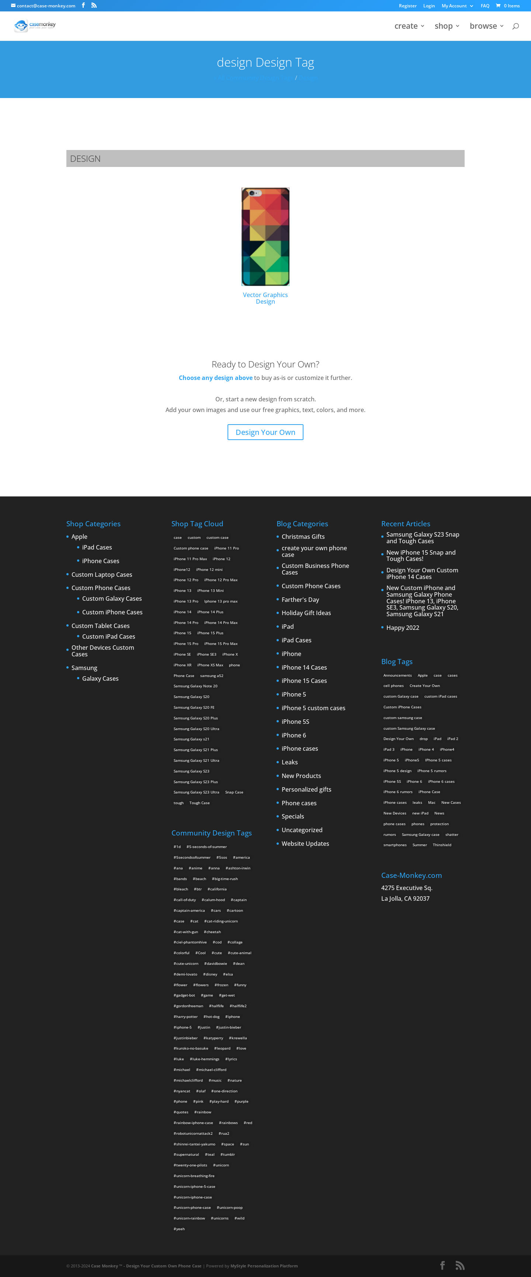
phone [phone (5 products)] (234, 664)
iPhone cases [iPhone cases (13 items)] (395, 802)
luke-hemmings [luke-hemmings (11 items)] (205, 1058)
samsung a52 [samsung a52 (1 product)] (211, 675)
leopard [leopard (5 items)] (223, 1048)
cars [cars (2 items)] (217, 910)
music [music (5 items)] (216, 1080)
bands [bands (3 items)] (181, 878)
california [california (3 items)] (218, 889)
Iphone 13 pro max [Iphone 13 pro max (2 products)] (220, 601)
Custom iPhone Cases (112, 612)
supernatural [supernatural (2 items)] (187, 1154)
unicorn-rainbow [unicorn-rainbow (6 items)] (190, 1218)
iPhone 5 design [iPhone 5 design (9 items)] (398, 770)
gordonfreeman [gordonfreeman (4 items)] (189, 1005)
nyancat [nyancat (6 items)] (183, 1090)
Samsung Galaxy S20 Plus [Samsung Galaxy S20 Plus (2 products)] (196, 718)
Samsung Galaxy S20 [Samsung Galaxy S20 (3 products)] (191, 696)
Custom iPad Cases (108, 637)
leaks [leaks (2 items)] (417, 802)
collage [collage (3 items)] (236, 942)
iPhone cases (300, 749)
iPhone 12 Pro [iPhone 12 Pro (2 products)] (186, 579)
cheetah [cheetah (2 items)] (213, 931)
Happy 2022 (402, 628)
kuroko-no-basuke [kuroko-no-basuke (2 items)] (192, 1048)
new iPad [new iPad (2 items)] (420, 813)
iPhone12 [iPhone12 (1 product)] (182, 569)
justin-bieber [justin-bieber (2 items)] (230, 1027)
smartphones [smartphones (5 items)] (395, 844)
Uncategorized (302, 830)
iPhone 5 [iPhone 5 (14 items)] (391, 760)
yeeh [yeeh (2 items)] (180, 1228)
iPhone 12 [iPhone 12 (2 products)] (221, 558)
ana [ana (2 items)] (179, 867)
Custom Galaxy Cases (112, 599)
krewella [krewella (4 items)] (239, 1037)
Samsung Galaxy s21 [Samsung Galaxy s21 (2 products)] (191, 739)
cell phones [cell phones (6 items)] (394, 685)
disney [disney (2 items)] (211, 974)
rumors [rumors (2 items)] (390, 834)
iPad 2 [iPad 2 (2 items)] (452, 738)
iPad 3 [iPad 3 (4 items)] (389, 749)
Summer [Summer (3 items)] (420, 844)
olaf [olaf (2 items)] (202, 1090)
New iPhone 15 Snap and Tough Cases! (421, 555)
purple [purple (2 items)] (243, 1101)
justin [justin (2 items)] (205, 1027)
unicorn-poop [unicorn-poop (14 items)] (231, 1207)
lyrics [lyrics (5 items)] (232, 1058)
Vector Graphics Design (265, 247)
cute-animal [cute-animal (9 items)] (240, 952)
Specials (293, 816)
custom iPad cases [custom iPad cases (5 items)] (440, 696)
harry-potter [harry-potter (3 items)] (187, 1016)
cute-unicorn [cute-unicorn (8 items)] (187, 963)
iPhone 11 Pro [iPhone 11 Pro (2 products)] (226, 548)
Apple (79, 537)
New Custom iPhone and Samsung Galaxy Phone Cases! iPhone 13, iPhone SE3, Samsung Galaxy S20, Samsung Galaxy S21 (422, 601)
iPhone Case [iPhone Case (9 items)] (429, 791)
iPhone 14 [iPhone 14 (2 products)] (182, 611)
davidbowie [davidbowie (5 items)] (217, 963)
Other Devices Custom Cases (103, 651)
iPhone (291, 654)
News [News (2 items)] (439, 813)
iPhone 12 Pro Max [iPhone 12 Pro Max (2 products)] (220, 579)
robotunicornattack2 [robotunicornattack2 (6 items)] (194, 1133)
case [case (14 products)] (178, 537)
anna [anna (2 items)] (215, 867)
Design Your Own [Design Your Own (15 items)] (399, 738)
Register (408, 6)
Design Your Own (265, 432)
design (308, 78)
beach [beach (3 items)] (200, 878)
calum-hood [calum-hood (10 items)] (214, 899)
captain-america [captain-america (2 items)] (190, 910)
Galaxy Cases (100, 679)
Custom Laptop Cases (102, 575)
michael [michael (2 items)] (183, 1069)
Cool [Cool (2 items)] (202, 952)
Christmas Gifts (303, 537)
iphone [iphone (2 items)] (234, 1016)
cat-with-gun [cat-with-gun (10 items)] (187, 931)
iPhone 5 (294, 694)
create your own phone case (314, 551)
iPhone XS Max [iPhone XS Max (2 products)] (210, 664)
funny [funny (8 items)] (241, 984)
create (406, 27)
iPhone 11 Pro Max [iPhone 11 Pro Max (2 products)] (190, 558)
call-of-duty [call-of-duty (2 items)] (186, 899)
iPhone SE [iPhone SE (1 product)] (182, 654)
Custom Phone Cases (101, 588)
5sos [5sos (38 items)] (223, 857)
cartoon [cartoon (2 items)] (236, 910)
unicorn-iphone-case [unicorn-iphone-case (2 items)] (194, 1197)
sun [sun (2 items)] (246, 1144)
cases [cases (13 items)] (453, 675)
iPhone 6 (294, 735)
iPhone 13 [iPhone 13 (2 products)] (182, 590)
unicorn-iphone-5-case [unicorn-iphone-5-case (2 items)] (195, 1186)
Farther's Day (300, 600)
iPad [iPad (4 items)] (437, 738)
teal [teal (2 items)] (211, 1154)
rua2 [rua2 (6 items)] (225, 1133)
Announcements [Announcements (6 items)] (398, 675)
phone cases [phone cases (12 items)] (395, 823)
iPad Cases (97, 547)
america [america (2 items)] (243, 857)
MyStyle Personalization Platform (264, 1266)
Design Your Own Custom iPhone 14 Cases (422, 573)
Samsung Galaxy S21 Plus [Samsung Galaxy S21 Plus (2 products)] (196, 749)
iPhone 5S (295, 722)
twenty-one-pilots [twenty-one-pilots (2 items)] (191, 1165)
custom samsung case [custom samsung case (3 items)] (403, 717)
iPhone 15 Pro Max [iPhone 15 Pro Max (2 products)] (220, 643)
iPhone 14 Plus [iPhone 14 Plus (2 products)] (210, 611)
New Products (301, 776)
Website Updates (305, 844)
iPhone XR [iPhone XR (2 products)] (182, 664)
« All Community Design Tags (254, 78)
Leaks (290, 762)
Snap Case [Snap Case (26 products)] (234, 792)
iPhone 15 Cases (304, 681)
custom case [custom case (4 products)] (217, 537)
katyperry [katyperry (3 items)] (214, 1037)
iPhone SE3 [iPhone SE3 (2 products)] (206, 654)
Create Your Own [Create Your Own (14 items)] (425, 685)
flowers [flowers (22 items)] (202, 984)
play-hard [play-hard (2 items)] (220, 1101)
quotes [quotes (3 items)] (182, 1111)
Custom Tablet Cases (101, 626)
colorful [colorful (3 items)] (183, 952)
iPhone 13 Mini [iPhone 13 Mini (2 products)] (210, 590)
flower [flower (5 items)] (181, 984)
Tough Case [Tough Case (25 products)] (200, 802)
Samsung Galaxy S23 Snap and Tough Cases (422, 537)
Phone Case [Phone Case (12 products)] (184, 675)
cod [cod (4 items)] (218, 942)
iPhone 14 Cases (304, 667)
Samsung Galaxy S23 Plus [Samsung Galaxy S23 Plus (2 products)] (196, 781)
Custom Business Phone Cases (315, 569)
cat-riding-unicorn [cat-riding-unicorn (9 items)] (222, 921)
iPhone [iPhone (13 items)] (406, 749)
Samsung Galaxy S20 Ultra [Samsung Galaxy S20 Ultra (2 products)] (196, 728)
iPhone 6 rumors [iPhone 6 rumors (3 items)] (398, 791)
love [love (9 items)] (242, 1048)
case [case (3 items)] (438, 675)
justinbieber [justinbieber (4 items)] (187, 1037)
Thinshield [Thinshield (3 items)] (442, 844)
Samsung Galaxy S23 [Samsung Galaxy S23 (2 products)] (191, 771)
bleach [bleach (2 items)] (182, 889)
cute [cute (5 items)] (218, 952)
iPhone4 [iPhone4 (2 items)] (447, 749)
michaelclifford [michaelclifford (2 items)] (189, 1080)
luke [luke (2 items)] (180, 1058)
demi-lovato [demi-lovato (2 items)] (186, 974)
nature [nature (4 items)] (236, 1080)
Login (429, 6)
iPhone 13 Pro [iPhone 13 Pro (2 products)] (186, 601)
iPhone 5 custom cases (314, 708)
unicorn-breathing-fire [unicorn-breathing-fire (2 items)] (195, 1175)
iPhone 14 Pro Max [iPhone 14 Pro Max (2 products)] (220, 622)
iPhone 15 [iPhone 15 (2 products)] (182, 632)
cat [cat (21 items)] (195, 921)
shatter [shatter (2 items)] (451, 834)
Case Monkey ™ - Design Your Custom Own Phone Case (146, 1266)
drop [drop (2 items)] (424, 738)
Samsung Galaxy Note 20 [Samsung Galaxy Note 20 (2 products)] (196, 685)
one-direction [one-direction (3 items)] (225, 1090)
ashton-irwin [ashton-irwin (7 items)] (239, 867)
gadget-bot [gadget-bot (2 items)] (185, 995)
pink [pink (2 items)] (200, 1101)
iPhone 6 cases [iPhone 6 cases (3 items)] (441, 781)
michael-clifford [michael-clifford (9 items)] (212, 1069)
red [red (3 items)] (249, 1122)
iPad (288, 627)
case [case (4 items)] (180, 921)
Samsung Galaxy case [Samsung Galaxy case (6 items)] (421, 834)
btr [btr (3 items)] (199, 889)
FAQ (485, 6)
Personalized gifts (307, 789)
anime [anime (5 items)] (196, 867)
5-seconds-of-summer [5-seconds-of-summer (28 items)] (208, 846)
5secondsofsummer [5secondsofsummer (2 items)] (193, 857)
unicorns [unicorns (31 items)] (221, 1218)
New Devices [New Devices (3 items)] (395, 813)
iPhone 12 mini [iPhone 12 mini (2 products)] (209, 569)
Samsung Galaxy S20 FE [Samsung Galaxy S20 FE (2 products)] (194, 707)
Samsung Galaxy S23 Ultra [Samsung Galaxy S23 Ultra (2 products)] (196, 792)
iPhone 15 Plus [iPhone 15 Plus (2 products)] (210, 632)
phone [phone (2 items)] (181, 1101)
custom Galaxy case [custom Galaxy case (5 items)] (401, 696)
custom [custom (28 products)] (194, 537)
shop (444, 27)
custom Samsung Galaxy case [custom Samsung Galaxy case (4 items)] (409, 728)
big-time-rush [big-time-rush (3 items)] (226, 878)
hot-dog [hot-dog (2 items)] (212, 1016)
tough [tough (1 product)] (179, 802)
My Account (454, 6)
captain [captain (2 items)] (240, 899)
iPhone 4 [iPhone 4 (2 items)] (426, 749)
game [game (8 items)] (208, 995)
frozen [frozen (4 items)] (222, 984)
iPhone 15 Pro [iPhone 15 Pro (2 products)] (186, 643)
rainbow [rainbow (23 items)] (204, 1111)
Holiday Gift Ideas (306, 613)
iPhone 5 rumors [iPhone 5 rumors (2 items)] (432, 770)
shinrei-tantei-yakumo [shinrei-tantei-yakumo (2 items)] (195, 1144)
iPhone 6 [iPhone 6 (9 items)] (414, 781)
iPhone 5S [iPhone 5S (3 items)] (392, 781)
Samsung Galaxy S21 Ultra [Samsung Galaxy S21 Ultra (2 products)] (196, 760)
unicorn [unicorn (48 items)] (222, 1165)
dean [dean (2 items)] (240, 963)
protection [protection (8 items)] (439, 823)
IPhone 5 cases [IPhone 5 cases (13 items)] (438, 760)
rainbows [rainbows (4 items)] (230, 1122)
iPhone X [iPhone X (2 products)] (230, 654)
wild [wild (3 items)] (240, 1218)
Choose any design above (216, 378)
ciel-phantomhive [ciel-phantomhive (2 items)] (191, 942)
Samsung (84, 668)
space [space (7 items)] (229, 1144)
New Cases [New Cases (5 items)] (451, 802)
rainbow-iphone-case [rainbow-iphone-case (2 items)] (194, 1122)
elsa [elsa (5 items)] (229, 974)
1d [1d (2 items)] (178, 846)
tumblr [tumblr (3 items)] (229, 1154)
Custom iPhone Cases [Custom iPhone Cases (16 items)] (402, 706)
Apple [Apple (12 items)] (423, 675)
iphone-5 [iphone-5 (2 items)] (184, 1027)
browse (483, 27)
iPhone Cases (100, 561)
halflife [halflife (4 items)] (218, 1005)
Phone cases (299, 803)
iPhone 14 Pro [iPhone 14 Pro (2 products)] (186, 622)
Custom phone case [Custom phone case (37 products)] (191, 548)
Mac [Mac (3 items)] (431, 802)
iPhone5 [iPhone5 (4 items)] (412, 760)
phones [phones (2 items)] (418, 823)
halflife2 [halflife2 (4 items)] (239, 1005)
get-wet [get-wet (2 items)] (228, 995)
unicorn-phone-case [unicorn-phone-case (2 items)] (193, 1207)
